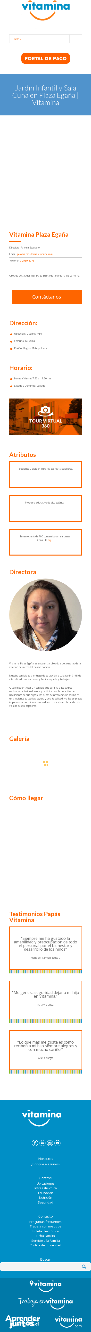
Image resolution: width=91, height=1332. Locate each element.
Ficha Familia (45, 1236)
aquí (50, 540)
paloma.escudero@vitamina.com (35, 254)
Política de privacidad (45, 1245)
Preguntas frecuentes (45, 1221)
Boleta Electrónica (46, 1231)
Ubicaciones (46, 1183)
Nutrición (45, 1197)
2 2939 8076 (27, 260)
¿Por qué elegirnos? (45, 1164)
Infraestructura (45, 1188)
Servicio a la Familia (45, 1240)
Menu (48, 38)
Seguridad (45, 1202)
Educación (45, 1193)
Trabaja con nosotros (45, 1226)
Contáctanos (46, 296)
